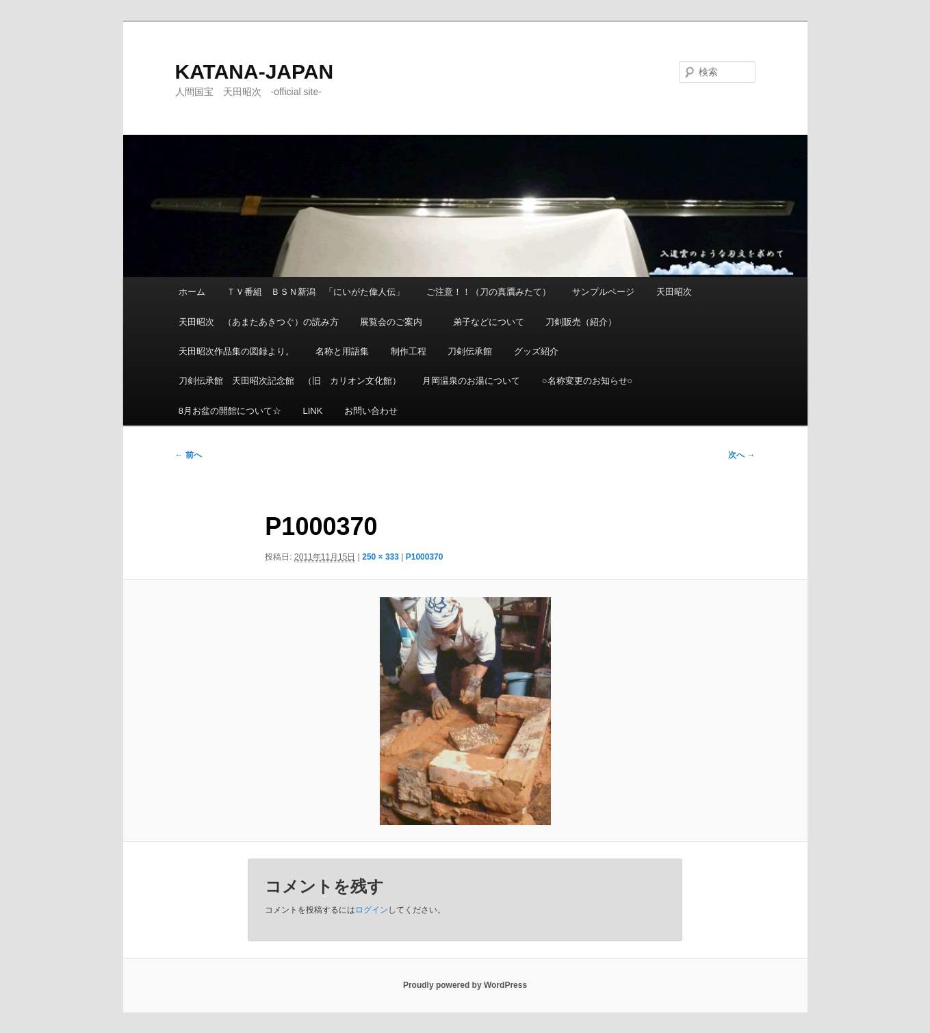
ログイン (371, 910)
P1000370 (424, 557)
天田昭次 (674, 292)
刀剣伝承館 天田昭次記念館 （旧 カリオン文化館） (290, 381)
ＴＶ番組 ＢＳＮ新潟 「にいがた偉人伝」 (315, 292)
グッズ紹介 (536, 351)
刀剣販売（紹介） (581, 322)
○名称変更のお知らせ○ (587, 381)
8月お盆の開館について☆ (230, 411)
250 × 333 (380, 557)
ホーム (192, 292)
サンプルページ (603, 292)
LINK (312, 411)
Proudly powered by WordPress (465, 985)
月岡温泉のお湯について (471, 381)
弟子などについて (488, 322)
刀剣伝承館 (470, 351)
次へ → (741, 455)
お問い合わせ (371, 411)
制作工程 (408, 351)
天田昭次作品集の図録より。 (236, 351)
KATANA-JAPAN (254, 71)
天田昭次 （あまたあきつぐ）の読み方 (259, 322)
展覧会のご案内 (395, 322)
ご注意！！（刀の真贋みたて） (488, 292)
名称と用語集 (342, 351)
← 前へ (188, 455)
